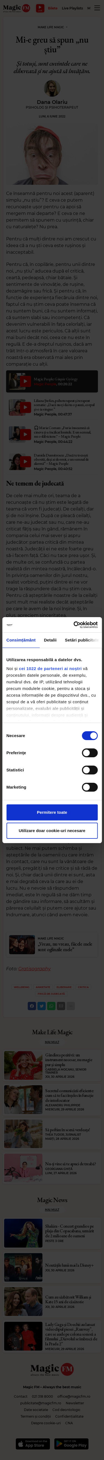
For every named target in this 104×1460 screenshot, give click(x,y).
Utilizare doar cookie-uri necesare (52, 830)
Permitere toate (52, 812)
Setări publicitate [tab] (82, 640)
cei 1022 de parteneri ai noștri (50, 668)
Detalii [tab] (50, 640)
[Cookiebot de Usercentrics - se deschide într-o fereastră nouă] (74, 624)
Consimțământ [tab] (20, 640)
